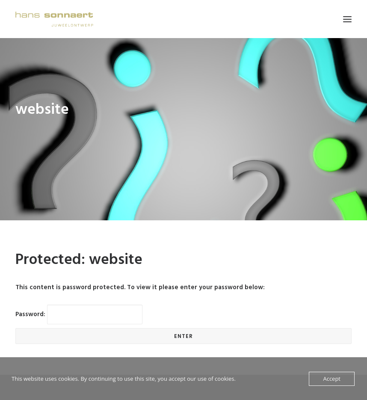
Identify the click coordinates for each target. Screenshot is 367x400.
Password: (78, 303)
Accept (331, 378)
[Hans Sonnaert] (54, 19)
